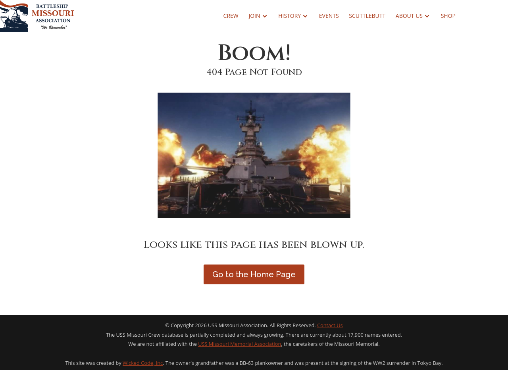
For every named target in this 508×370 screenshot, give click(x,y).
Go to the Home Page (254, 274)
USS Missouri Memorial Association (239, 343)
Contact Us (330, 325)
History (289, 16)
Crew (231, 16)
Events (329, 16)
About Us (409, 16)
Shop (448, 16)
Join (254, 16)
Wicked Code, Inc (143, 362)
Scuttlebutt (367, 16)
